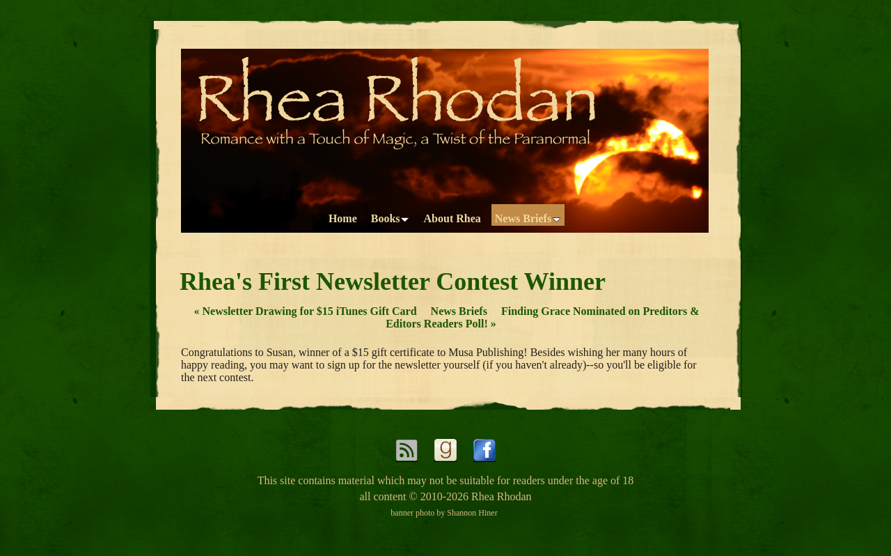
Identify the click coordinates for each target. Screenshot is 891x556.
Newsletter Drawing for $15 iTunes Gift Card (305, 311)
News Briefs (459, 311)
